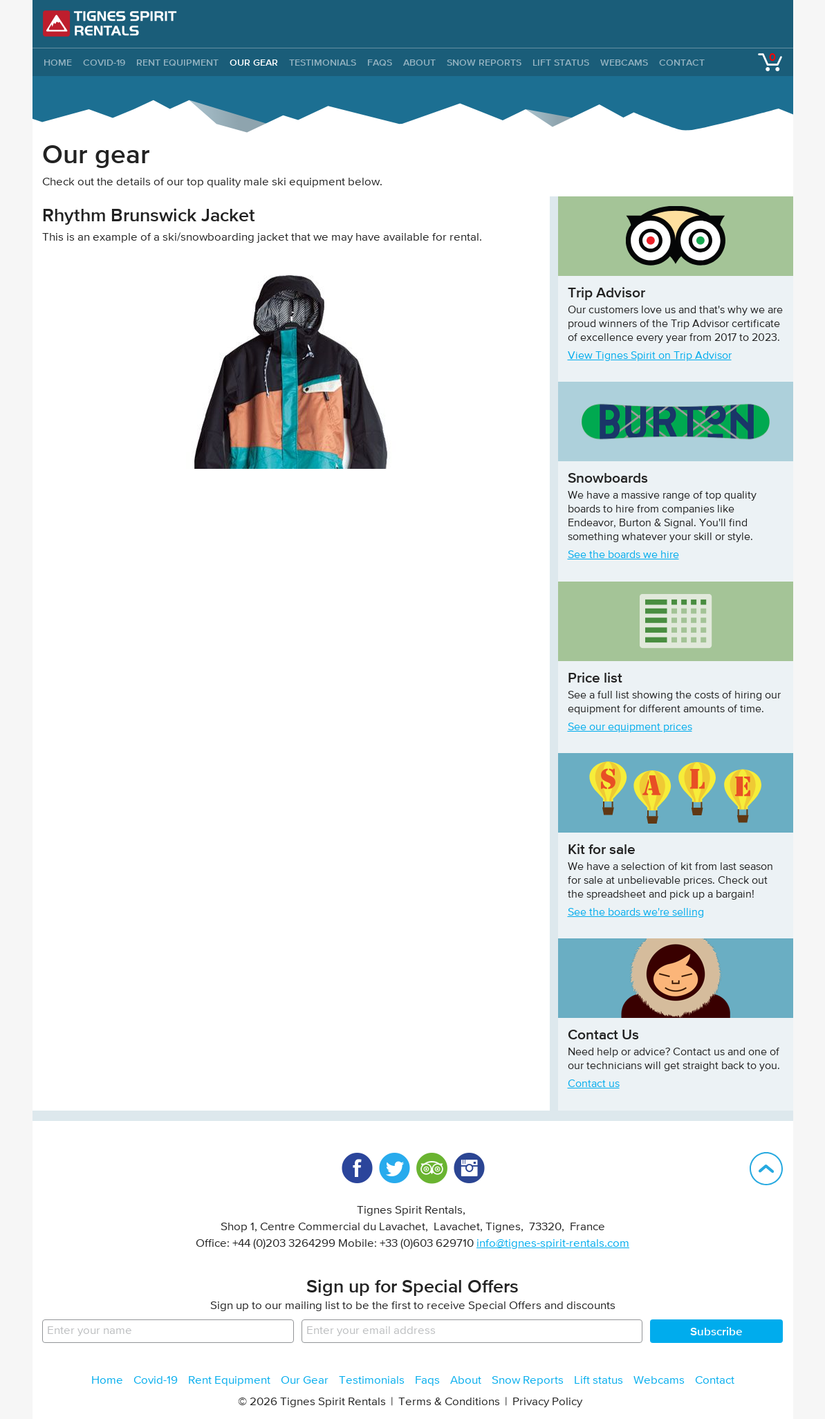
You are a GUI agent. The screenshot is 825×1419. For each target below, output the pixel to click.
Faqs (379, 62)
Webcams (624, 62)
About (419, 62)
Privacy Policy (547, 1402)
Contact (682, 62)
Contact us (594, 1084)
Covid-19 (104, 62)
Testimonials (322, 62)
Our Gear (254, 62)
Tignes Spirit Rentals (110, 23)
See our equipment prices (630, 727)
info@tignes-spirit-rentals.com (552, 1244)
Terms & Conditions (449, 1402)
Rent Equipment (177, 62)
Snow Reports (484, 62)
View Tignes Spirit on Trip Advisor (650, 356)
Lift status (560, 62)
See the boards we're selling (636, 912)
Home (107, 1380)
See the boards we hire (623, 555)
